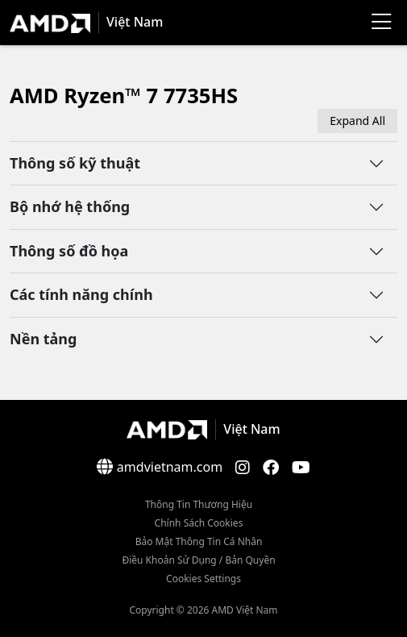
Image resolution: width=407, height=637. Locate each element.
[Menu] (381, 22)
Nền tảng (43, 338)
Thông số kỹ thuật (75, 163)
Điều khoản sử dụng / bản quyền (198, 560)
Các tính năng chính (81, 294)
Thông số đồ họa (69, 250)
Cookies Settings (203, 578)
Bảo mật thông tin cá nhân (199, 541)
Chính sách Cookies (199, 523)
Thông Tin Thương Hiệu (198, 504)
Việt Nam (134, 22)
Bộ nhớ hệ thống (70, 206)
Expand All (357, 120)
